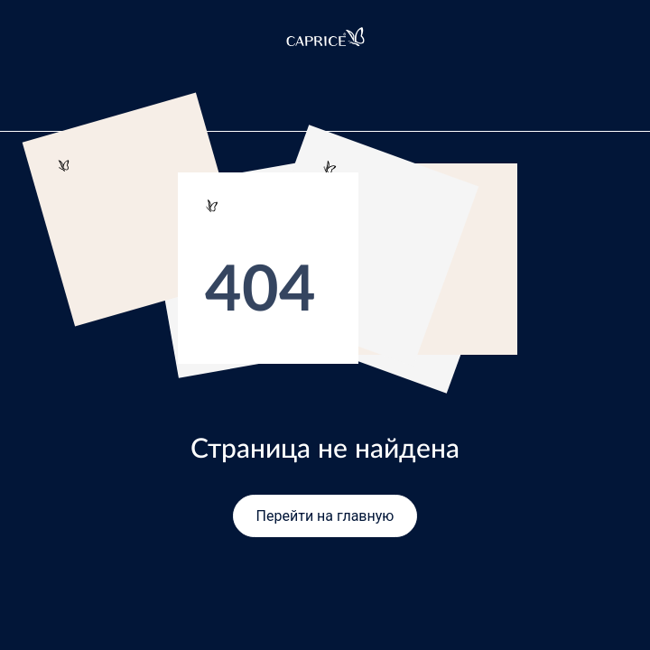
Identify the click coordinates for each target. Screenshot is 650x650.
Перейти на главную (325, 516)
